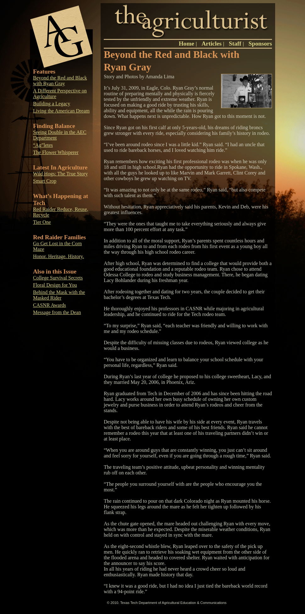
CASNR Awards (49, 305)
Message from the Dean (57, 312)
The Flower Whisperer (56, 152)
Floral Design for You (55, 285)
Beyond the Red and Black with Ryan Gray (60, 80)
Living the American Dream (61, 110)
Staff (235, 43)
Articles (212, 43)
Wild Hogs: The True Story (60, 173)
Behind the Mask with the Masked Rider (59, 295)
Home (187, 43)
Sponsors (260, 43)
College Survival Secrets (58, 277)
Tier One (42, 222)
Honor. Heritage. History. (58, 256)
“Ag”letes (43, 145)
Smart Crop (44, 181)
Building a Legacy (51, 103)
